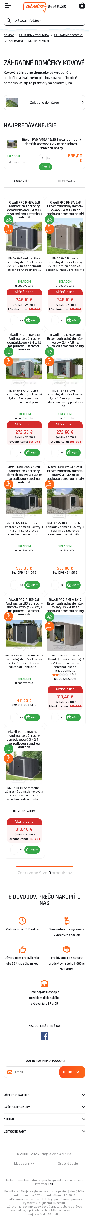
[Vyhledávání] (44, 20)
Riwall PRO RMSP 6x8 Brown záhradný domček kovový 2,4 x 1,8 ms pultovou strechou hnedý (65, 340)
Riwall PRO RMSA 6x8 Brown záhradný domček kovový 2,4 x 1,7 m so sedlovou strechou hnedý (65, 208)
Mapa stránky (24, 1163)
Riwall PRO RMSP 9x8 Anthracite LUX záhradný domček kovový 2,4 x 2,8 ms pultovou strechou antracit (24, 606)
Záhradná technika (34, 35)
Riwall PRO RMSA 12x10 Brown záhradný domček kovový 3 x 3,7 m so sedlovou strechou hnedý (65, 473)
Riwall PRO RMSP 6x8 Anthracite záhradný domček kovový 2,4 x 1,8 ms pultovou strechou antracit (24, 341)
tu (51, 1183)
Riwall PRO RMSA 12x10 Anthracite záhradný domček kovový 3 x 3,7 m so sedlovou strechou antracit (24, 474)
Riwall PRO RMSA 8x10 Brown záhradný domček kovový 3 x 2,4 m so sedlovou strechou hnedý (65, 605)
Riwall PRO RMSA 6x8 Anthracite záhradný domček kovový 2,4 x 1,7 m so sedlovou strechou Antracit (24, 209)
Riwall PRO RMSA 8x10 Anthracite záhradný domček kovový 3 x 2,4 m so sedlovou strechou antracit (24, 739)
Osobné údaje (68, 1163)
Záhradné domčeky (68, 35)
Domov (9, 35)
